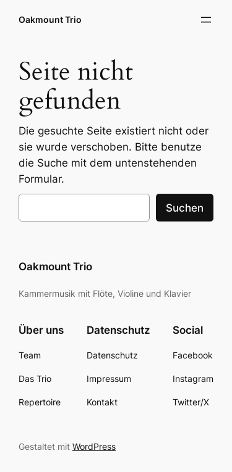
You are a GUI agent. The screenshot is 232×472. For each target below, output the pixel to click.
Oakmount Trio (50, 19)
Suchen (185, 208)
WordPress (94, 446)
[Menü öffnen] (206, 19)
